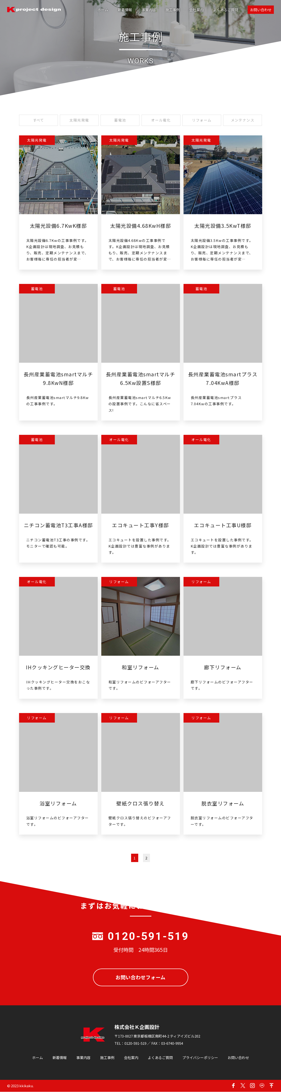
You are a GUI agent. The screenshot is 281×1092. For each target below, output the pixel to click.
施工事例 (172, 9)
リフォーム (202, 120)
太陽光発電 (79, 120)
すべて (38, 120)
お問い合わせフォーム (140, 977)
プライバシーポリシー (200, 1057)
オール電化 (161, 120)
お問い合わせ (260, 9)
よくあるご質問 (225, 9)
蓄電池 (120, 120)
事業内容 (149, 9)
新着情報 (125, 9)
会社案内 (196, 9)
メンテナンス (242, 120)
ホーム (102, 9)
